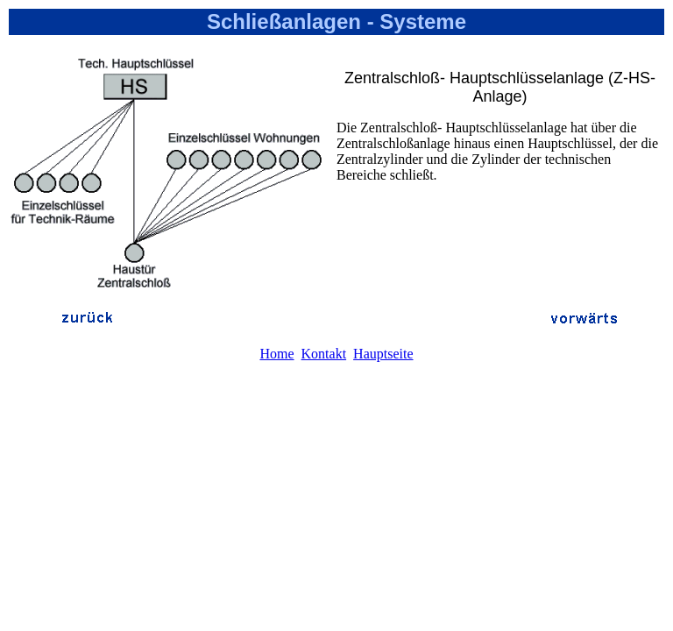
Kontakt (324, 353)
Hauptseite (383, 353)
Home (276, 353)
